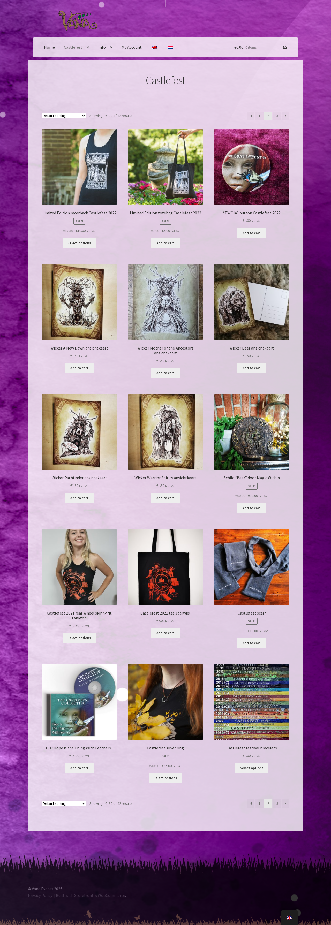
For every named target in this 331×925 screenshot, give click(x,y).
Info (102, 47)
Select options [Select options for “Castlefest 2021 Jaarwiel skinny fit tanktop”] (79, 637)
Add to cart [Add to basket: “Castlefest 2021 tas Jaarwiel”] (165, 633)
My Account (132, 47)
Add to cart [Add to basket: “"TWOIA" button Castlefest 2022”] (252, 233)
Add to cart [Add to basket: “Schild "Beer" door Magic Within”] (252, 508)
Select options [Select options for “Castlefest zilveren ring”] (165, 778)
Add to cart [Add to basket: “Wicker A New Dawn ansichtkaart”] (79, 368)
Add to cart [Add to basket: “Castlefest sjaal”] (252, 643)
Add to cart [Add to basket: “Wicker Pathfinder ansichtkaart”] (79, 498)
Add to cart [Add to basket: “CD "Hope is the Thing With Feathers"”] (79, 767)
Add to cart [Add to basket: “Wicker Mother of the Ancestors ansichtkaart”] (165, 372)
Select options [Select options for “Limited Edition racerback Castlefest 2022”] (79, 243)
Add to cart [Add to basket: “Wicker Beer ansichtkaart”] (252, 368)
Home (49, 47)
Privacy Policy (40, 895)
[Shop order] (64, 115)
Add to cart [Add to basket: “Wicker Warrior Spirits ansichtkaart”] (165, 498)
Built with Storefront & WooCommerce (90, 895)
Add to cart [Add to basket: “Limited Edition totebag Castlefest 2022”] (165, 243)
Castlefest (73, 47)
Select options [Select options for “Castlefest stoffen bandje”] (252, 767)
